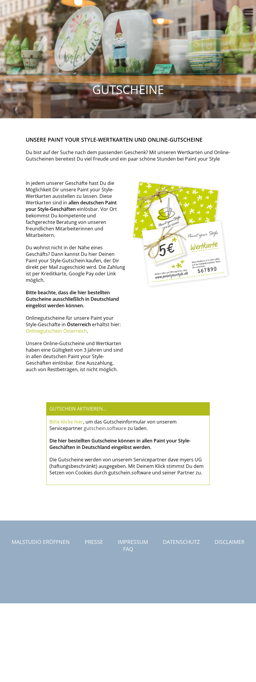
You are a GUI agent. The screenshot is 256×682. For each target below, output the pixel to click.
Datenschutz (181, 541)
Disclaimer (229, 541)
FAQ (128, 548)
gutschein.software (105, 428)
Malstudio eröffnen (41, 541)
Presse (94, 541)
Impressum (133, 541)
